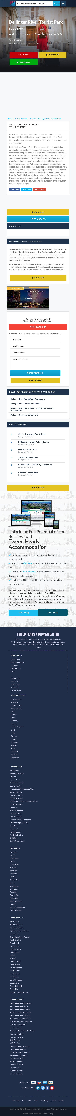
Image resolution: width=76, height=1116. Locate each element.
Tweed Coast (15, 832)
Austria (14, 745)
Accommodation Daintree (20, 1015)
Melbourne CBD (16, 925)
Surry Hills (14, 989)
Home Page (15, 659)
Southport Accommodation (20, 1018)
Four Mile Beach (16, 986)
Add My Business (17, 662)
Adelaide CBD (15, 940)
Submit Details (35, 373)
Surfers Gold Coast (17, 1025)
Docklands (14, 977)
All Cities (13, 852)
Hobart (12, 904)
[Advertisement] (38, 90)
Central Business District (19, 937)
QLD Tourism (15, 1040)
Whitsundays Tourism (18, 1055)
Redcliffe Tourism (17, 1064)
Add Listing (53, 612)
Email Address (18, 346)
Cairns (12, 883)
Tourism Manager (16, 1037)
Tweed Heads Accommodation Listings (38, 1113)
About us (14, 681)
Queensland (15, 780)
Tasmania (13, 807)
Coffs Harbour (15, 910)
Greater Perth (15, 813)
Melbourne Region (17, 783)
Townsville (14, 895)
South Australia (16, 798)
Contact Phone (19, 353)
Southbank (14, 934)
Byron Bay (14, 889)
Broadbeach (14, 943)
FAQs (13, 672)
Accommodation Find (18, 1049)
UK (23, 1100)
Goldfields (14, 838)
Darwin (12, 877)
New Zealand (16, 708)
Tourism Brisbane (16, 1058)
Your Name (17, 339)
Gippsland (14, 829)
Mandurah (14, 898)
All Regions (14, 770)
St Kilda (13, 958)
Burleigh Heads (16, 980)
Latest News (16, 668)
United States (16, 705)
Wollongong (14, 886)
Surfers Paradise (16, 928)
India (13, 733)
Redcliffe (13, 892)
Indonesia (15, 751)
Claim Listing (23, 62)
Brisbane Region (16, 810)
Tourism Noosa (16, 1028)
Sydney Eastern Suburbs (19, 931)
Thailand (14, 754)
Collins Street (15, 961)
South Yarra (14, 983)
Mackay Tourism (16, 1061)
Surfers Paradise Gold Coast (21, 1022)
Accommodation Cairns (19, 1006)
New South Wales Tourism (20, 1046)
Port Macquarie (16, 901)
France (13, 714)
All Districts (14, 922)
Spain (13, 718)
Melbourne (14, 858)
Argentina (15, 757)
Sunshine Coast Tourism (19, 1052)
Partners (14, 665)
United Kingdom (17, 727)
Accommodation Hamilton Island (22, 1031)
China (53, 1100)
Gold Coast (14, 864)
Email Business (39, 189)
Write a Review (38, 219)
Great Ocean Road (17, 841)
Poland (13, 739)
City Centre (14, 974)
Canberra (13, 874)
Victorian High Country (19, 823)
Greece (14, 736)
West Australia (16, 792)
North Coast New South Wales (22, 789)
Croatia (14, 724)
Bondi (12, 955)
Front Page (15, 684)
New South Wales (17, 774)
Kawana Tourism (16, 1034)
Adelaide (13, 870)
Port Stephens (15, 816)
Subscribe (15, 687)
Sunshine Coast (16, 804)
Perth (12, 861)
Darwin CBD (14, 946)
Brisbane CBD (15, 949)
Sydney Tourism (16, 1071)
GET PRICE (23, 55)
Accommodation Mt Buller (20, 1009)
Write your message (20, 359)
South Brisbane (16, 968)
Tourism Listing (16, 1074)
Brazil (13, 730)
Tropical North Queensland (20, 820)
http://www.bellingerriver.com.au (25, 43)
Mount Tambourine (17, 907)
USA (29, 1100)
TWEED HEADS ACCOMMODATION (38, 634)
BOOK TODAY (14, 189)
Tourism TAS (15, 1068)
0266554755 (17, 40)
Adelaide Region (16, 835)
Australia (14, 702)
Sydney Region (16, 786)
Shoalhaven (14, 826)
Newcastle (14, 880)
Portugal (14, 742)
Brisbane (13, 867)
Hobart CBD (14, 952)
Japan (13, 748)
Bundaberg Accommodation (20, 1012)
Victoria (13, 777)
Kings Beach (15, 964)
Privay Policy (16, 691)
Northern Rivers (16, 795)
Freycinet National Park (19, 992)
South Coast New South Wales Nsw (24, 801)
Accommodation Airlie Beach (21, 1003)
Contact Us (15, 678)
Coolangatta (15, 971)
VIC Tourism (15, 1043)
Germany (14, 721)
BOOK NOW (52, 55)
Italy (12, 711)
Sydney (13, 855)
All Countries (16, 699)
